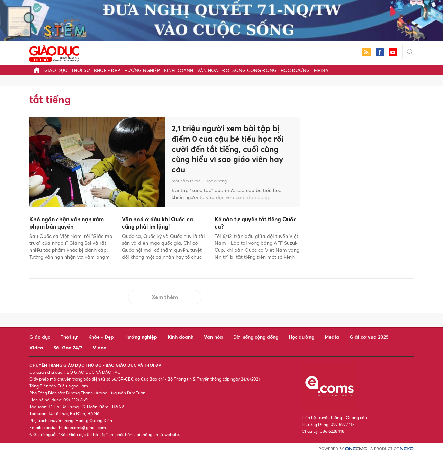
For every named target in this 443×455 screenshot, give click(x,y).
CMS (356, 449)
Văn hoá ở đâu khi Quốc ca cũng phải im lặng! (157, 223)
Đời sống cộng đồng (249, 70)
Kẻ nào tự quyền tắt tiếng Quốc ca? (256, 223)
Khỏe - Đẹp (107, 70)
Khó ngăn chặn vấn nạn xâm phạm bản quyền (66, 223)
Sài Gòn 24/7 (67, 347)
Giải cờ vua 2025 (369, 337)
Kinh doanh (178, 70)
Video (36, 347)
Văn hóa (207, 70)
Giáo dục (55, 70)
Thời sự (80, 70)
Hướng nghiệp (142, 70)
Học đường (295, 70)
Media (321, 70)
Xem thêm (165, 297)
